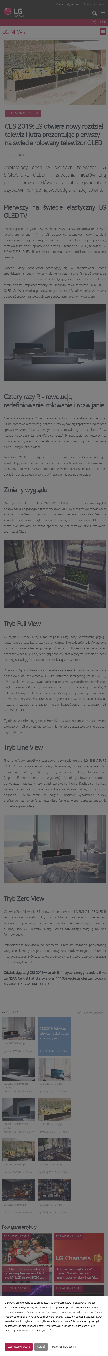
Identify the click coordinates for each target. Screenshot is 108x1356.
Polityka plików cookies (64, 1347)
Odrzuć (41, 1347)
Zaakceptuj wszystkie (19, 1347)
